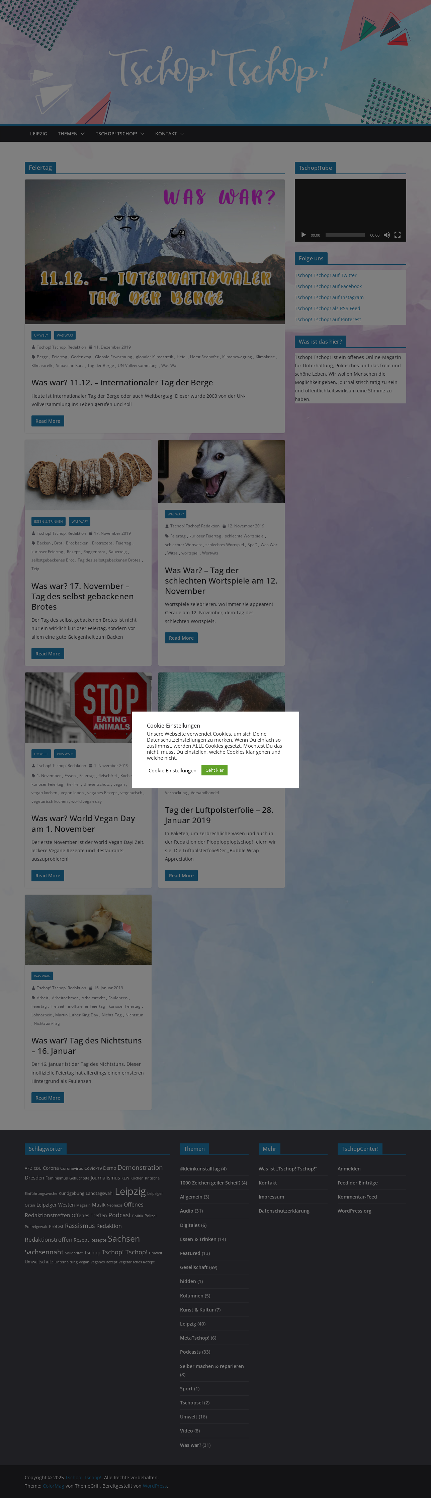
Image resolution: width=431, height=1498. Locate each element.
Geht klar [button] (214, 770)
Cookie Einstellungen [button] (172, 770)
